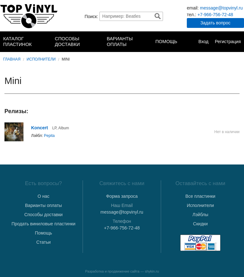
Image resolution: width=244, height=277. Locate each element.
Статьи (43, 242)
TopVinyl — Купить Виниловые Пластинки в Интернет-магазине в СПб (29, 16)
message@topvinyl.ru (221, 7)
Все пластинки (200, 196)
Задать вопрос (215, 22)
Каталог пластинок (17, 41)
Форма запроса (122, 196)
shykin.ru (152, 271)
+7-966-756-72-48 (215, 14)
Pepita (49, 135)
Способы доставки (67, 41)
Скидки (200, 223)
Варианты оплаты (120, 41)
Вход (203, 41)
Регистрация (228, 41)
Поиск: (91, 16)
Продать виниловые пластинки (43, 223)
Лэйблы (200, 214)
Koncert (39, 127)
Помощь (166, 41)
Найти (157, 16)
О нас (43, 196)
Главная (12, 59)
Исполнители (41, 59)
